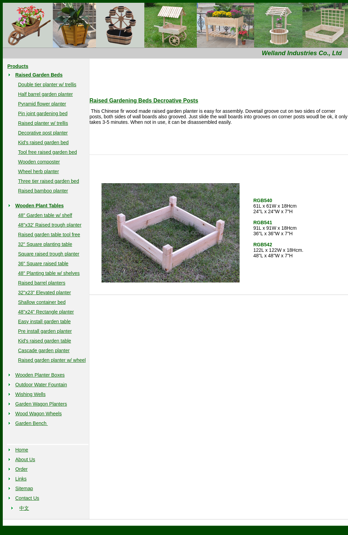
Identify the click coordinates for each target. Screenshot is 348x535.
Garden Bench (31, 423)
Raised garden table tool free (49, 234)
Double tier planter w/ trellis (47, 84)
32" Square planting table (45, 244)
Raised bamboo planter (43, 191)
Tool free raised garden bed (47, 152)
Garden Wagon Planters (41, 404)
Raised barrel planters (41, 283)
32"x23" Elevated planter (44, 292)
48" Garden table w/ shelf (45, 215)
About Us (25, 459)
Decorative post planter (43, 133)
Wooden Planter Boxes (40, 375)
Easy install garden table (44, 321)
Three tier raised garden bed (48, 181)
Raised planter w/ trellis (43, 123)
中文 (24, 508)
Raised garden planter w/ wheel (52, 360)
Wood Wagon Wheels (38, 413)
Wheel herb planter (38, 171)
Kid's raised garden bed (43, 142)
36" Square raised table (43, 263)
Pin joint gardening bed (42, 113)
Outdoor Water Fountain (41, 384)
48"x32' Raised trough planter (49, 225)
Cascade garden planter (43, 350)
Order (21, 469)
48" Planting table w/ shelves (49, 273)
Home (21, 450)
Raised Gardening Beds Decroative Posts (143, 100)
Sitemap (24, 488)
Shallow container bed (42, 302)
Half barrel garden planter (45, 94)
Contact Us (27, 498)
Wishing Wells (30, 394)
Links (21, 479)
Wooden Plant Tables (39, 205)
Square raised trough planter (48, 254)
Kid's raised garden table (44, 341)
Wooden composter (39, 162)
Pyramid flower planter (42, 104)
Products (17, 66)
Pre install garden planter (45, 331)
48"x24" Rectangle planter (46, 312)
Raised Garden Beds (38, 75)
